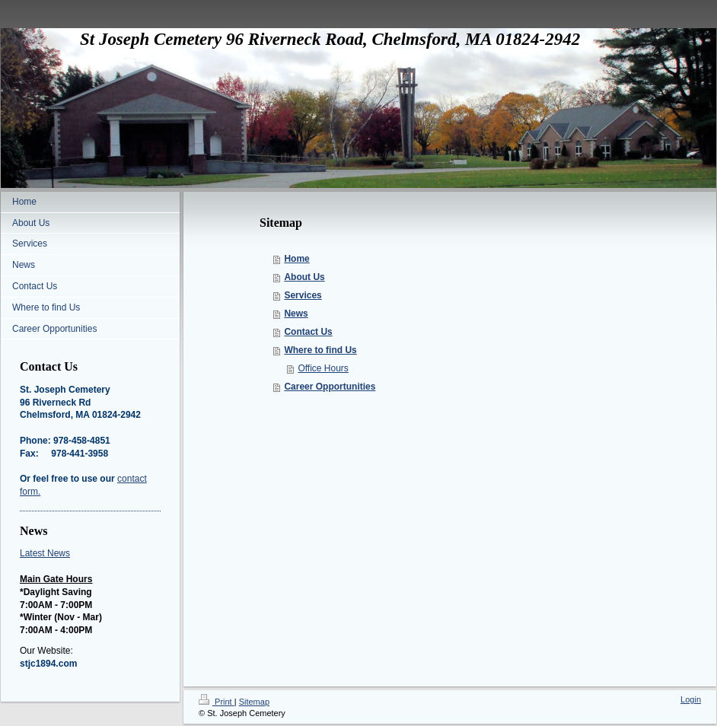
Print (216, 701)
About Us (304, 277)
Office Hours (323, 368)
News (296, 313)
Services (302, 295)
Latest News (45, 553)
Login (690, 699)
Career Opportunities (329, 386)
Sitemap (254, 701)
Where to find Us (320, 350)
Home (296, 258)
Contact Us (308, 331)
